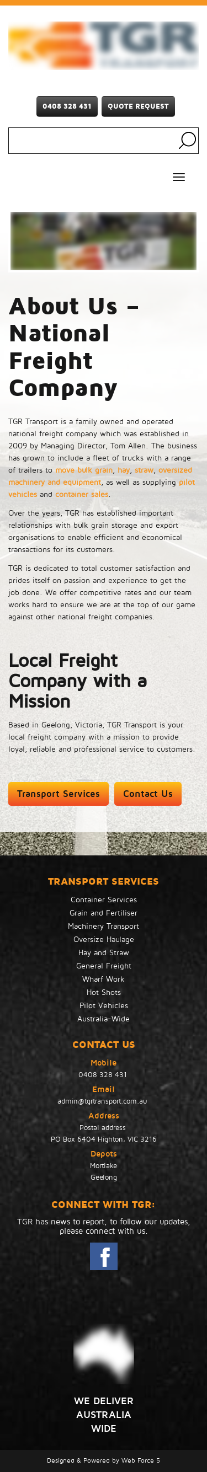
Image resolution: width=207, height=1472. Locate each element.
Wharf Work (103, 979)
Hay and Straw (103, 953)
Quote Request (138, 106)
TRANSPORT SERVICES (103, 881)
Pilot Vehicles (103, 1006)
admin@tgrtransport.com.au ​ (103, 1101)
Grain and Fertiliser (103, 913)
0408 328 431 (67, 106)
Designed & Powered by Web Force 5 (103, 1460)
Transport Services (58, 794)
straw (144, 470)
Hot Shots (104, 992)
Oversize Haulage (103, 939)
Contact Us (148, 794)
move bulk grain (84, 470)
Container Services (104, 900)
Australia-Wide (103, 1019)
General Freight (103, 966)
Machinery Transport (103, 926)
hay (124, 470)
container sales (81, 494)
